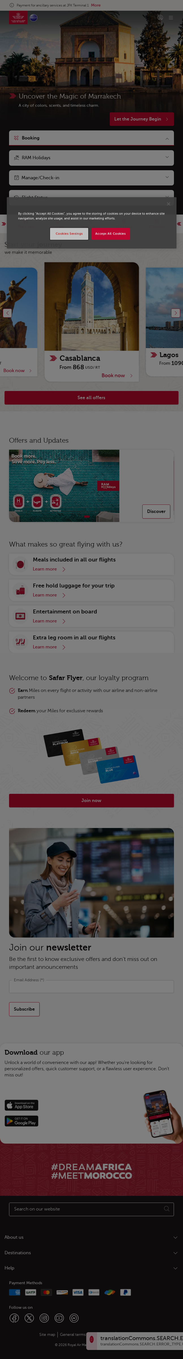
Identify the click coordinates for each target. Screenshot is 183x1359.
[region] (91, 222)
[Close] (168, 204)
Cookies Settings (69, 234)
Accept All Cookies (110, 234)
